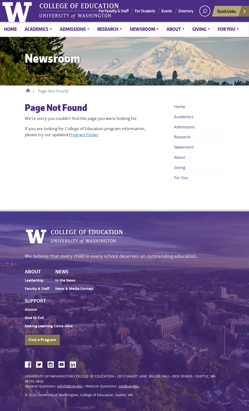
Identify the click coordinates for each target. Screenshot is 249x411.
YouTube (63, 364)
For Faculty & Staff (114, 10)
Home (10, 29)
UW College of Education (79, 11)
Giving (199, 29)
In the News (65, 280)
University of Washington (18, 11)
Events (166, 10)
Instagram (52, 364)
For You (226, 29)
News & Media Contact (74, 288)
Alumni (31, 309)
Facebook (30, 364)
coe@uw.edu (128, 386)
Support (35, 301)
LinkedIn (75, 364)
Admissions (73, 29)
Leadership (34, 280)
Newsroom (142, 29)
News (61, 271)
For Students (145, 10)
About (174, 29)
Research (107, 29)
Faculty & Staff (37, 288)
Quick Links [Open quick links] (231, 12)
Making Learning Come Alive (49, 326)
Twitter (41, 364)
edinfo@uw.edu (70, 386)
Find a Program (42, 339)
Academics (36, 29)
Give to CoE (34, 317)
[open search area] (204, 11)
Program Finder (83, 134)
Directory (185, 10)
